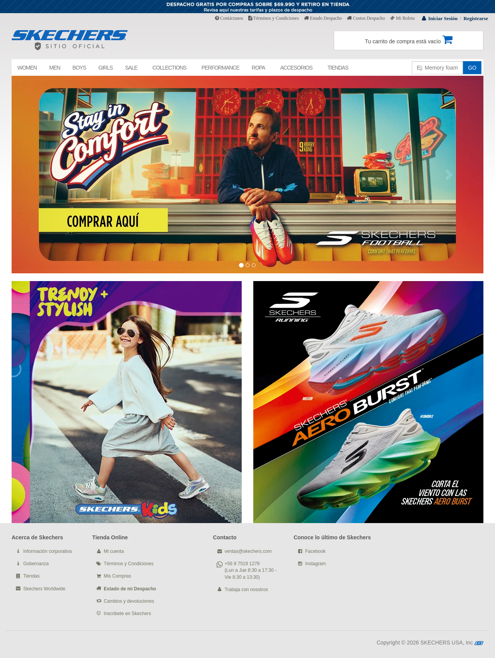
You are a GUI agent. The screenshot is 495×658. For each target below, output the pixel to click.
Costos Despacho (366, 18)
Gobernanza (36, 563)
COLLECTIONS (169, 68)
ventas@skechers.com (248, 551)
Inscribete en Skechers (127, 613)
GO (472, 68)
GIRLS (105, 68)
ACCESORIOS (296, 68)
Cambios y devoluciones (129, 601)
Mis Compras (117, 576)
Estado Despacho (323, 18)
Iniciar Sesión (442, 18)
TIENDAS (338, 68)
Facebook (315, 551)
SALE (131, 68)
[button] (47, 174)
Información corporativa (47, 551)
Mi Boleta (402, 18)
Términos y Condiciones (273, 18)
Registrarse (475, 18)
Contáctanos (229, 18)
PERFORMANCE (220, 68)
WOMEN (27, 68)
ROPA (258, 68)
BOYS (79, 68)
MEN (54, 68)
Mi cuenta (114, 551)
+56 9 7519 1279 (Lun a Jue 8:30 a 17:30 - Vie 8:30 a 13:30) (251, 570)
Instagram (315, 563)
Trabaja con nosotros (246, 589)
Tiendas (31, 576)
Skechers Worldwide (44, 589)
